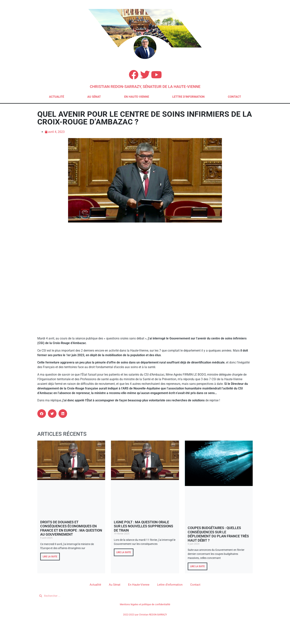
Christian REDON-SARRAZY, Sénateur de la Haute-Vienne (145, 86)
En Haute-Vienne (136, 96)
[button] (41, 413)
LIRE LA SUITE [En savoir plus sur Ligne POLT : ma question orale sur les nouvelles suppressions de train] (123, 552)
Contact (234, 96)
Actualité (56, 96)
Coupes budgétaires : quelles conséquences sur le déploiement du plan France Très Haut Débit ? (218, 534)
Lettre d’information (188, 96)
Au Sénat (94, 96)
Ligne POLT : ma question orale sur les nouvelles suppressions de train (143, 526)
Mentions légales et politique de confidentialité (145, 604)
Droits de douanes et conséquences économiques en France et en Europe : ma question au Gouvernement (71, 528)
